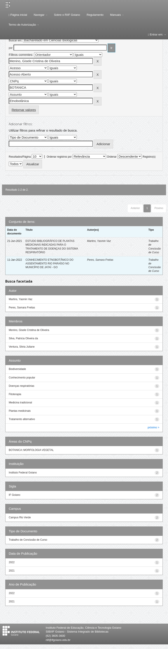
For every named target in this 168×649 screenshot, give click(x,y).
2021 (12, 570)
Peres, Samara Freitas (100, 259)
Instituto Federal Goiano (23, 472)
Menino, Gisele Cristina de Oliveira (29, 330)
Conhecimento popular (22, 377)
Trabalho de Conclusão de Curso (28, 539)
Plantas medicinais (20, 410)
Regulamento (95, 14)
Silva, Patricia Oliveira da (23, 338)
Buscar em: (15, 40)
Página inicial (18, 14)
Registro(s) (149, 156)
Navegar (40, 14)
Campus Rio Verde (20, 517)
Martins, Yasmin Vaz (99, 241)
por (10, 47)
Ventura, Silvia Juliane (22, 346)
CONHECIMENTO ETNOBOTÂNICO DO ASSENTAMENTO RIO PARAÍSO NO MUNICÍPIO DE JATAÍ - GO (49, 263)
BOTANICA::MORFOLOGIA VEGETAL (31, 450)
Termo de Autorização (24, 24)
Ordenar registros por (59, 156)
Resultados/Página (20, 156)
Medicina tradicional (20, 402)
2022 (12, 562)
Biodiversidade (17, 369)
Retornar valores (24, 110)
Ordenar (112, 156)
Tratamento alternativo (22, 419)
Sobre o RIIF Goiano (67, 14)
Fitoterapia (15, 394)
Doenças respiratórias (21, 385)
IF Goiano (14, 494)
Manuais (117, 14)
